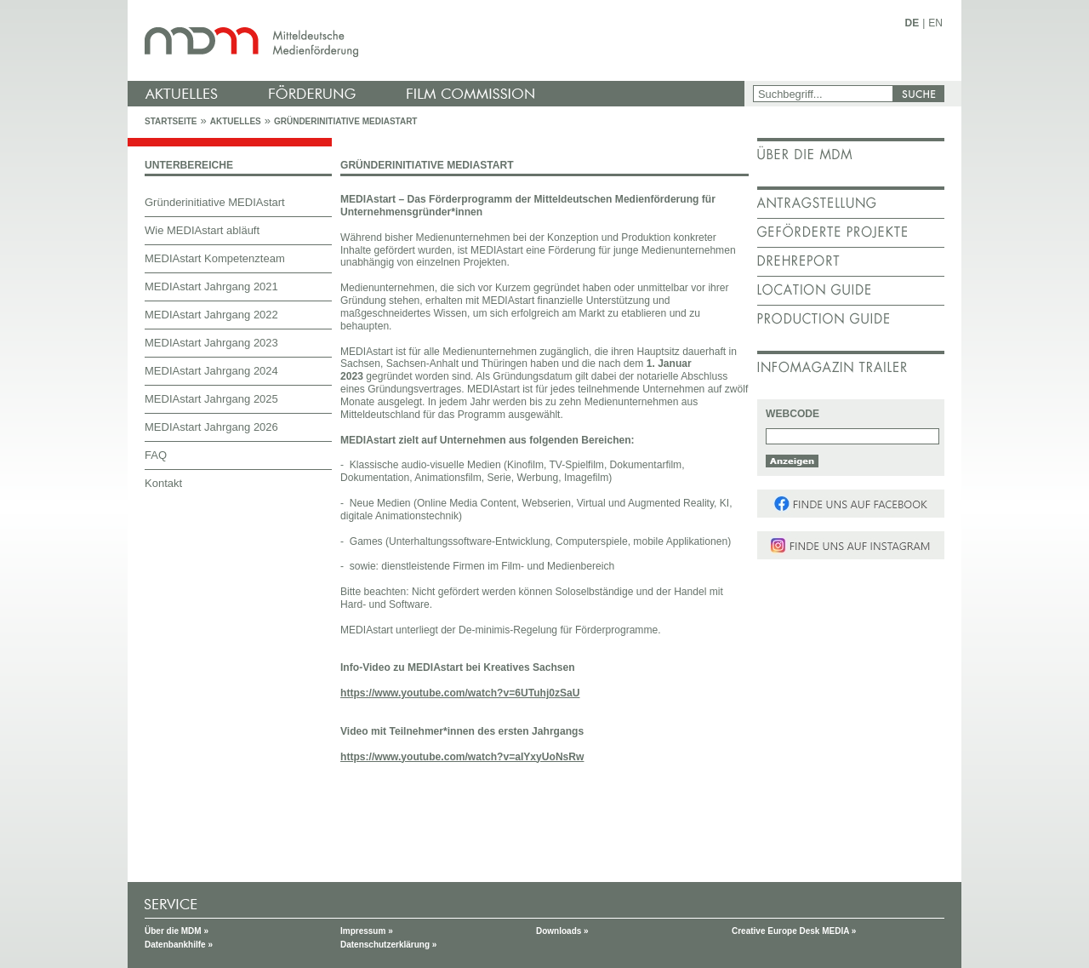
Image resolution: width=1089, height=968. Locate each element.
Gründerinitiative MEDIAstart (346, 121)
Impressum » (366, 931)
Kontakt (163, 483)
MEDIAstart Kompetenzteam (215, 258)
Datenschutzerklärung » (388, 944)
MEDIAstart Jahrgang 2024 (211, 370)
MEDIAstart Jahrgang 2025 (211, 398)
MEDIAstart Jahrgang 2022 (211, 314)
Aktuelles (235, 121)
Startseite (171, 121)
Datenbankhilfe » (179, 944)
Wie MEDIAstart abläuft (202, 230)
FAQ (156, 455)
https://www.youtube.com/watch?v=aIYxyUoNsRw (462, 757)
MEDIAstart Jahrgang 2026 (211, 427)
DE (912, 23)
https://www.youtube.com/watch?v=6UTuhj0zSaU (460, 693)
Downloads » (562, 931)
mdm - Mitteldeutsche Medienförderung (438, 40)
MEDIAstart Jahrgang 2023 (211, 342)
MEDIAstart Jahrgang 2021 (211, 286)
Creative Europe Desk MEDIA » (794, 931)
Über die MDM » (176, 931)
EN (935, 23)
